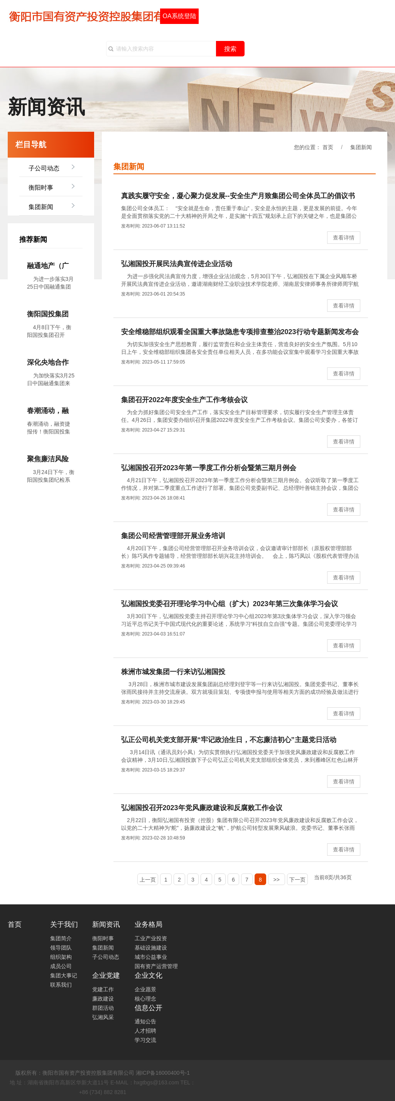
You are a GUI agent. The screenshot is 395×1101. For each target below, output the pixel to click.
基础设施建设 (151, 948)
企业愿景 (145, 989)
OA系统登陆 (179, 16)
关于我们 (64, 924)
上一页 (148, 880)
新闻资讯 (106, 924)
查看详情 (343, 237)
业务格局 (148, 924)
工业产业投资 (151, 938)
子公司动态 (44, 168)
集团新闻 (41, 207)
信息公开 (148, 1008)
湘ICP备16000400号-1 (163, 1073)
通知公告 (145, 1021)
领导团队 (61, 948)
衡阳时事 (41, 187)
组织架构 (61, 957)
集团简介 (61, 938)
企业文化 (148, 975)
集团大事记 (63, 975)
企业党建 (106, 975)
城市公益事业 (151, 957)
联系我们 (61, 985)
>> (276, 880)
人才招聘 (145, 1031)
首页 (15, 924)
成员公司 (61, 966)
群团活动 (103, 1008)
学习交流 (145, 1040)
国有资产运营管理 (156, 966)
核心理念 (145, 999)
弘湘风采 (103, 1017)
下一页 (297, 880)
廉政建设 (103, 999)
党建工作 (103, 989)
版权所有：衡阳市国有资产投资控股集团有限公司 (74, 1073)
